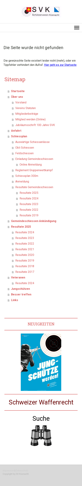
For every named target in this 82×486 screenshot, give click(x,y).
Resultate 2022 (29, 209)
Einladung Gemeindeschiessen (34, 159)
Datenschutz (22, 470)
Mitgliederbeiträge (26, 113)
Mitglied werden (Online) (30, 119)
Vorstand (20, 102)
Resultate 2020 (24, 255)
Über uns (17, 96)
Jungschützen (20, 288)
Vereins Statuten (25, 108)
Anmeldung (22, 181)
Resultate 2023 (29, 204)
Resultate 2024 (29, 198)
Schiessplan (19, 136)
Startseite (18, 91)
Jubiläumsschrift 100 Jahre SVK (35, 125)
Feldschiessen (24, 153)
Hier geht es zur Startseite (60, 65)
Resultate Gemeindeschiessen (34, 187)
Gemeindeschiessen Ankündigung (33, 221)
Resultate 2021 (24, 249)
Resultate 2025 (29, 192)
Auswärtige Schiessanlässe (32, 142)
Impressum (8, 470)
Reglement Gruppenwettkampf (34, 170)
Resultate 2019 (29, 215)
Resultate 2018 (24, 266)
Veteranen (18, 277)
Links (14, 300)
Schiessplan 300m (26, 176)
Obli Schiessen (24, 147)
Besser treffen (21, 294)
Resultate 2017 (24, 272)
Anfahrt (16, 130)
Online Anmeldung (31, 164)
